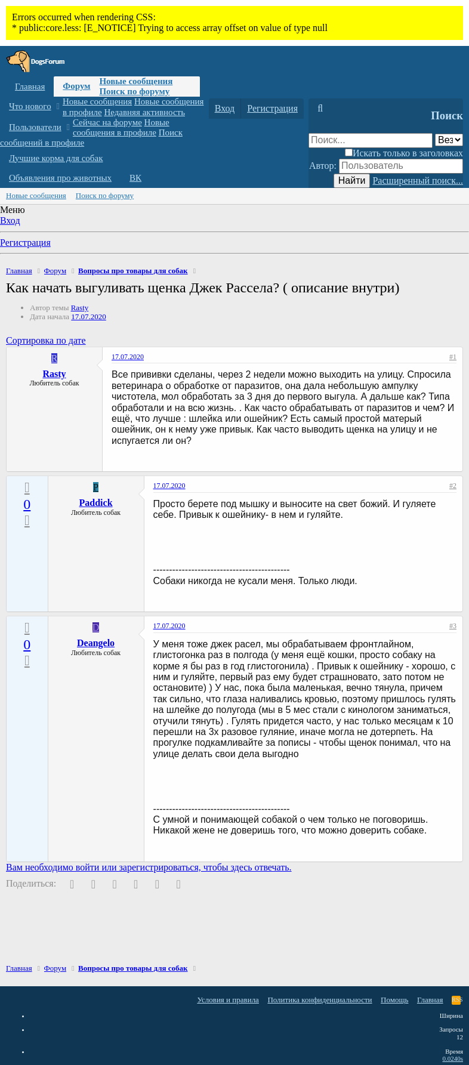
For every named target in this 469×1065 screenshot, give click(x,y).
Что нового (30, 106)
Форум (76, 86)
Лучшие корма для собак (56, 158)
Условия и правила (228, 999)
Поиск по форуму (134, 91)
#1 (452, 357)
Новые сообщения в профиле (121, 127)
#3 (452, 626)
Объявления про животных (60, 178)
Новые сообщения (135, 81)
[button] (57, 106)
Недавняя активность (144, 112)
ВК (135, 178)
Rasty (80, 307)
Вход (10, 220)
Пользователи (35, 127)
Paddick (96, 503)
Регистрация (25, 242)
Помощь (394, 999)
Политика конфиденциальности (319, 999)
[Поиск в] (449, 140)
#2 (452, 485)
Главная (30, 86)
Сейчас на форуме (107, 122)
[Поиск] (320, 108)
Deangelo (96, 643)
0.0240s (452, 1058)
